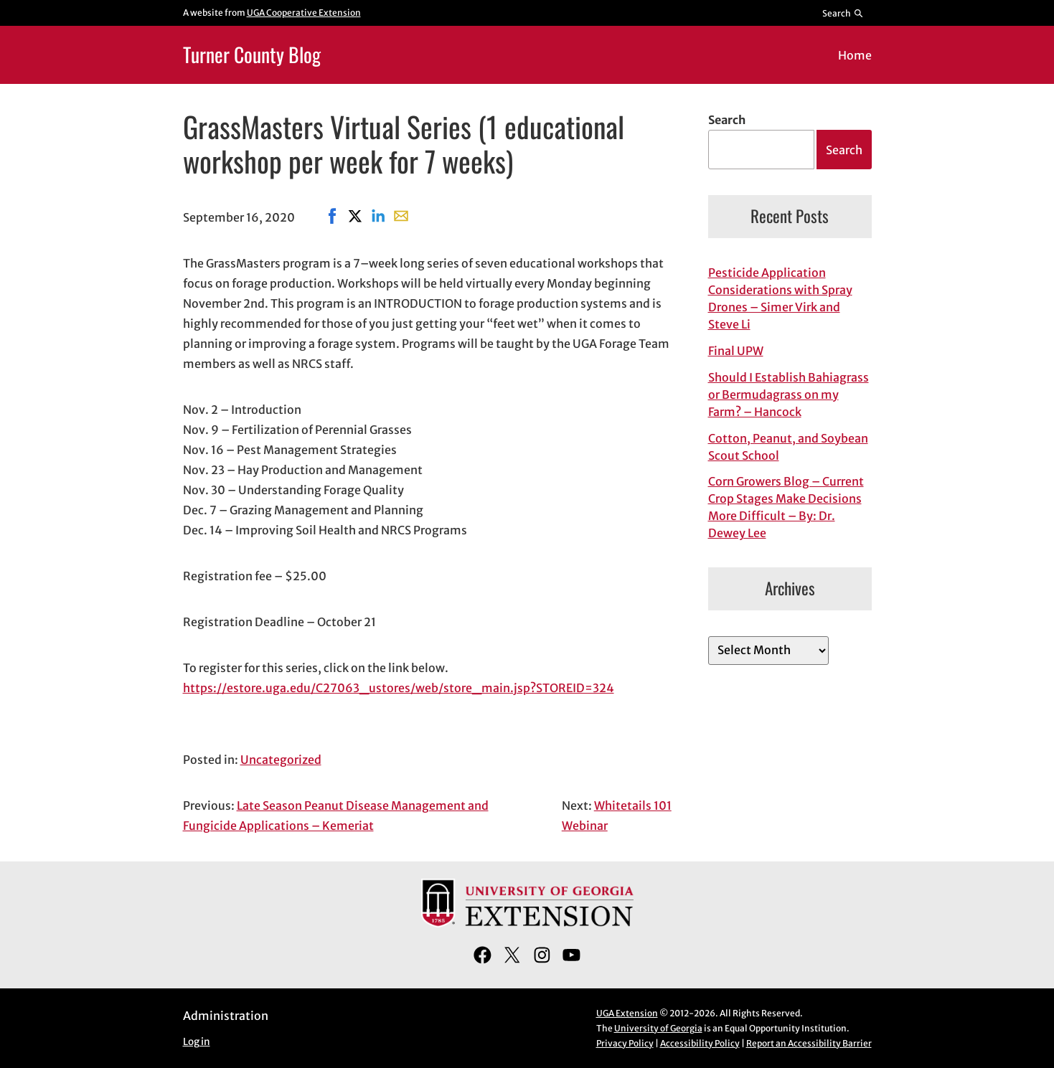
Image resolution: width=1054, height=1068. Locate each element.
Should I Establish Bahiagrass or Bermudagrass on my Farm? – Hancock (788, 394)
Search (726, 120)
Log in (196, 1042)
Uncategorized (280, 759)
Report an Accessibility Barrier (809, 1043)
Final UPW (735, 351)
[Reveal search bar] (842, 13)
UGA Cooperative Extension (304, 12)
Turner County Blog (252, 54)
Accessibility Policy (700, 1043)
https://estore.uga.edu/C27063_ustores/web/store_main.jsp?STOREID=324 (398, 688)
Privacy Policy (625, 1043)
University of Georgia (658, 1028)
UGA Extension (627, 1013)
